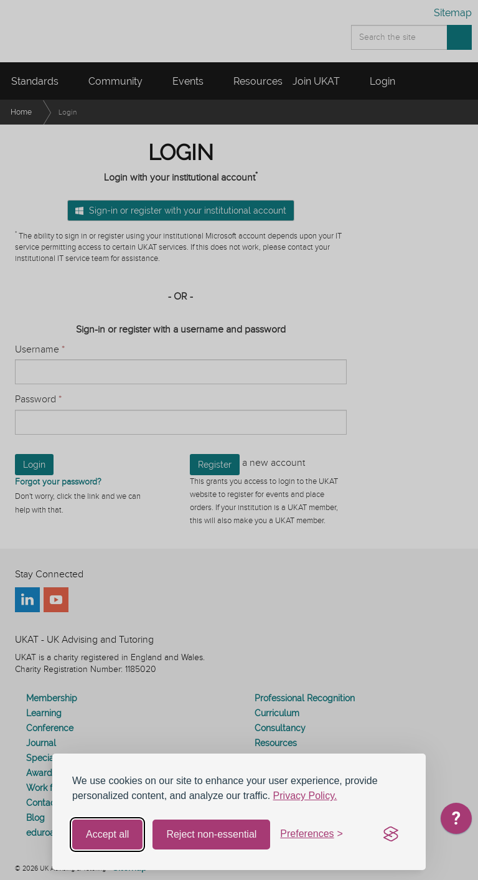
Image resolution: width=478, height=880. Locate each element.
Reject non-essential (211, 834)
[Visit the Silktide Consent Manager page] (391, 834)
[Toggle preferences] (311, 834)
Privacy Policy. (305, 795)
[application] (456, 821)
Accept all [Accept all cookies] (107, 834)
